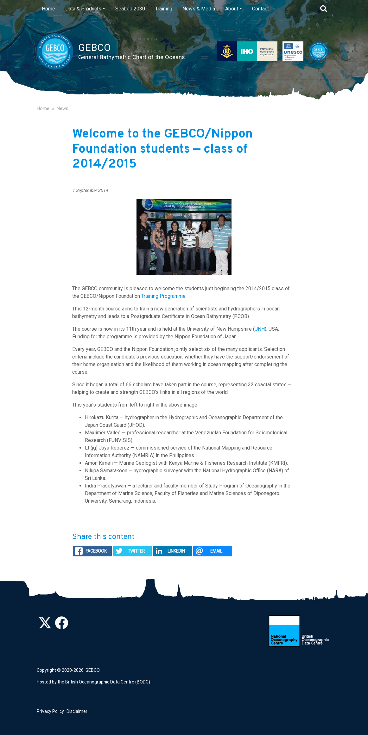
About (231, 9)
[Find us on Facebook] (61, 626)
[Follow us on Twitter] (45, 626)
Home (48, 9)
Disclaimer (77, 711)
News (62, 108)
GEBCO (93, 670)
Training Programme (163, 296)
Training (163, 9)
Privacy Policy (50, 711)
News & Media (198, 9)
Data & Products (83, 9)
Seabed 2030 (130, 9)
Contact (260, 9)
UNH (260, 329)
